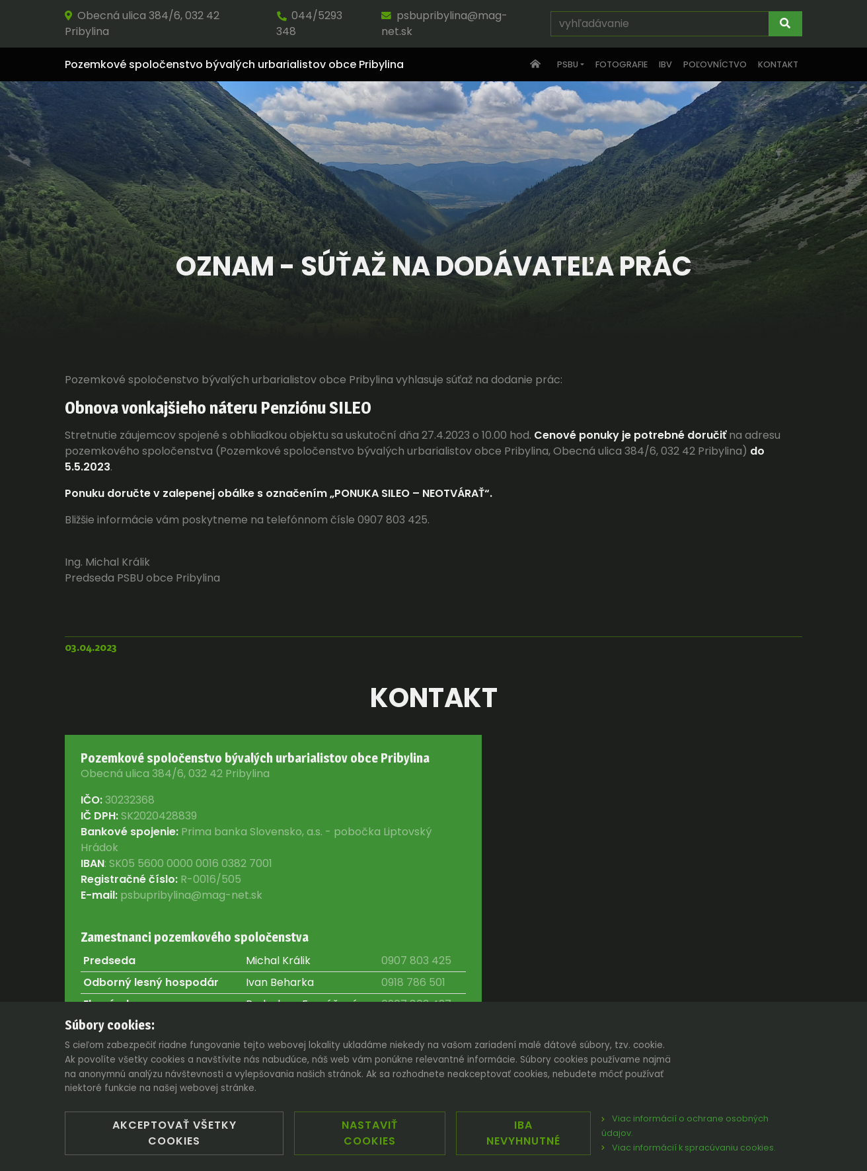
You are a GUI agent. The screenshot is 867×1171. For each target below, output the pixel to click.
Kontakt (778, 64)
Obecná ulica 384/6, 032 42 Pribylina (142, 23)
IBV (665, 64)
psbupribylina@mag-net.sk (444, 23)
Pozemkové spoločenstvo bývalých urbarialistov (234, 64)
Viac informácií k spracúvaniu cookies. (688, 1147)
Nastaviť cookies (370, 1133)
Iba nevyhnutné (523, 1133)
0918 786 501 (413, 982)
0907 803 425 (416, 960)
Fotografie (621, 64)
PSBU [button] (567, 64)
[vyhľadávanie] (659, 23)
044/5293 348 (309, 23)
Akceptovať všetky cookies (174, 1133)
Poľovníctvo (715, 64)
